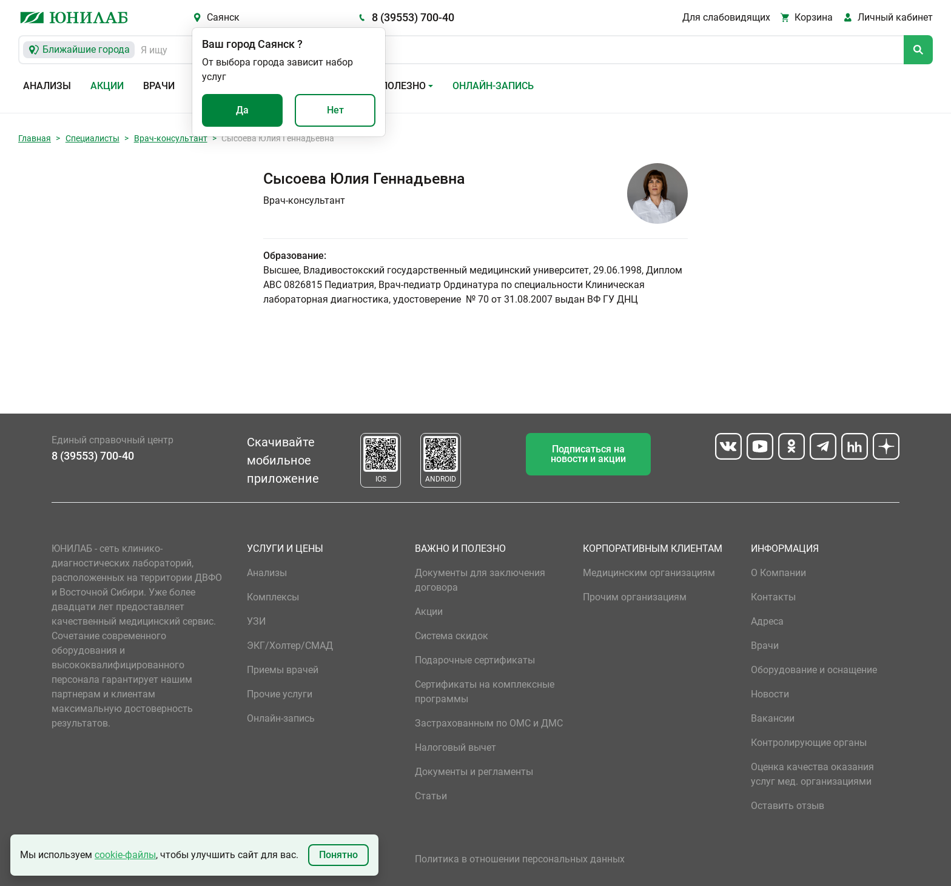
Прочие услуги (279, 694)
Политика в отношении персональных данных (520, 859)
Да (242, 110)
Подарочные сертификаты (475, 660)
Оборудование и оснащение (814, 670)
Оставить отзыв (787, 805)
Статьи (431, 796)
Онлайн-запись (493, 86)
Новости (770, 694)
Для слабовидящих (726, 17)
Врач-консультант (170, 138)
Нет (335, 110)
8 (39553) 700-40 (413, 17)
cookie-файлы (125, 855)
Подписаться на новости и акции (588, 454)
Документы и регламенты (474, 771)
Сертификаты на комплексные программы (484, 692)
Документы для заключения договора (480, 580)
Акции (107, 86)
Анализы (47, 86)
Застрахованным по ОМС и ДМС (489, 723)
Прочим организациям (635, 597)
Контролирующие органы (809, 742)
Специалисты (92, 138)
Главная (34, 138)
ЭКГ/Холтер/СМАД (290, 645)
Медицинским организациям (649, 573)
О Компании (778, 573)
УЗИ (256, 621)
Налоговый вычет (455, 747)
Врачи (159, 86)
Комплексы (273, 597)
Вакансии (773, 718)
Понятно (338, 855)
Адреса (767, 621)
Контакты (773, 597)
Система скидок (451, 636)
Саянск (223, 17)
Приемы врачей (282, 670)
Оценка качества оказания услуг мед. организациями (812, 774)
